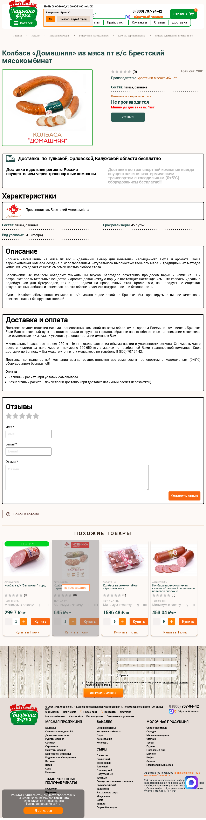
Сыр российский (106, 787)
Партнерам (69, 714)
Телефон (103, 665)
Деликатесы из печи (57, 737)
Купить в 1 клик (27, 634)
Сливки (150, 763)
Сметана (151, 741)
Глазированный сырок (159, 767)
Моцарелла (103, 798)
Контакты (139, 24)
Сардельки (51, 748)
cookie (58, 798)
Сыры (102, 751)
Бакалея (104, 723)
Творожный (104, 765)
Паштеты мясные (55, 752)
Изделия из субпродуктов (60, 759)
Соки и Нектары (106, 730)
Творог (150, 744)
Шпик (48, 767)
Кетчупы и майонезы (109, 733)
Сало (48, 770)
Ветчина (50, 763)
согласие (99, 684)
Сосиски (50, 744)
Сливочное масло (156, 730)
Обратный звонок (147, 17)
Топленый (102, 768)
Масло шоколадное (157, 737)
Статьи (159, 24)
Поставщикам (94, 718)
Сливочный (103, 761)
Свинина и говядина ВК (59, 733)
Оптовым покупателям (120, 718)
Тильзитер (103, 791)
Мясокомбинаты (55, 718)
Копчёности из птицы (58, 756)
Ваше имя (104, 658)
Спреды (151, 733)
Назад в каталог (26, 516)
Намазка (50, 774)
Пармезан (102, 757)
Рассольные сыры (107, 794)
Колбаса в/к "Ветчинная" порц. (25, 588)
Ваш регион (105, 677)
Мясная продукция (63, 723)
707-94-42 (184, 708)
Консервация (104, 741)
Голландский (104, 772)
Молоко (151, 756)
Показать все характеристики (131, 98)
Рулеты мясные (54, 741)
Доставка (179, 24)
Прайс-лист (116, 24)
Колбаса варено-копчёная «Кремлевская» (120, 589)
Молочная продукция (167, 723)
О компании (52, 714)
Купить (40, 623)
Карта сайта (76, 718)
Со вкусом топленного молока (115, 783)
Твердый (102, 779)
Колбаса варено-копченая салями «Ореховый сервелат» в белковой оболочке (173, 590)
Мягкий (101, 805)
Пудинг (150, 748)
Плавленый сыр (155, 752)
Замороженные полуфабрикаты (61, 783)
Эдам (100, 802)
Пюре (100, 737)
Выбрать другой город (73, 19)
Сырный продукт (107, 809)
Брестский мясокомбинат (157, 80)
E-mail (101, 671)
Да (50, 19)
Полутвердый (105, 776)
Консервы (103, 744)
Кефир (150, 759)
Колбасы (50, 730)
